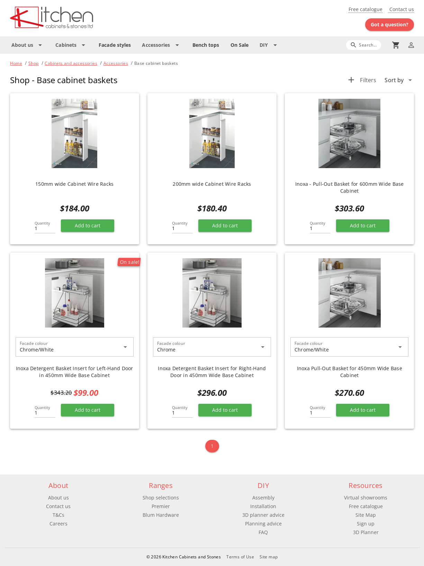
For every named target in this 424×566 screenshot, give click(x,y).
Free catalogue (365, 9)
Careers (58, 523)
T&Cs (58, 515)
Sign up (366, 523)
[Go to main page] (76, 18)
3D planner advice (263, 515)
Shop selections (161, 497)
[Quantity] (45, 226)
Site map (269, 557)
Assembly (263, 497)
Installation (263, 506)
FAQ (263, 532)
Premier (161, 506)
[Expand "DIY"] (269, 45)
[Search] (363, 45)
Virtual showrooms (365, 497)
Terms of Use (240, 557)
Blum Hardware (161, 515)
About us (58, 497)
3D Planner (366, 532)
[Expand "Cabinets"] (71, 45)
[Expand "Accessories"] (161, 45)
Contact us (401, 9)
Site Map (365, 515)
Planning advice (263, 523)
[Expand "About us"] (28, 45)
